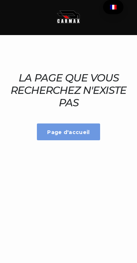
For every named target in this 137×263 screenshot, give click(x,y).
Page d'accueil (68, 132)
